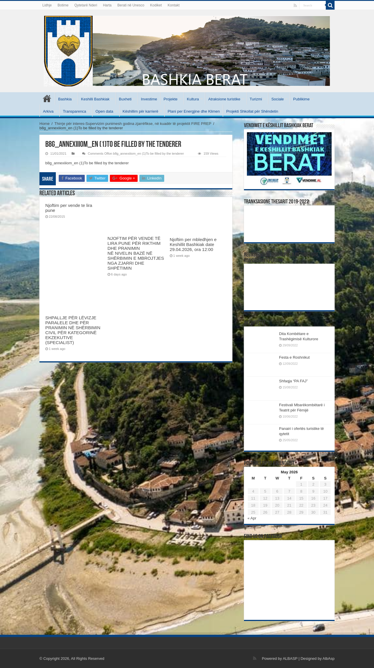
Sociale (277, 99)
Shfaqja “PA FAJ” (296, 381)
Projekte (171, 99)
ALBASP (290, 658)
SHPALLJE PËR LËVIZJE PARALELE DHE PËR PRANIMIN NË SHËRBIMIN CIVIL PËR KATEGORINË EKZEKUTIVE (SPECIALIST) (72, 330)
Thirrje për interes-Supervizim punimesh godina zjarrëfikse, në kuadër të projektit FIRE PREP (132, 123)
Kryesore (47, 98)
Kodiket (156, 5)
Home (44, 123)
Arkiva (48, 111)
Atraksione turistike (224, 99)
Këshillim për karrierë (140, 111)
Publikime (301, 99)
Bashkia (65, 99)
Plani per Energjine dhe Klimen (194, 111)
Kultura (193, 99)
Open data (104, 111)
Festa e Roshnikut (294, 357)
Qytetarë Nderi (85, 5)
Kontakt (174, 5)
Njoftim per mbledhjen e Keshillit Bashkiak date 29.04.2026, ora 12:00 (193, 244)
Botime (63, 5)
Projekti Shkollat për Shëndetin (252, 111)
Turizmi (256, 99)
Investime (149, 99)
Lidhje (47, 5)
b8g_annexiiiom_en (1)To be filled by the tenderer (87, 163)
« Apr (251, 518)
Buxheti (125, 99)
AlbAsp (329, 658)
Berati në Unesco (130, 5)
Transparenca (74, 111)
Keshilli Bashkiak (95, 99)
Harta (107, 5)
